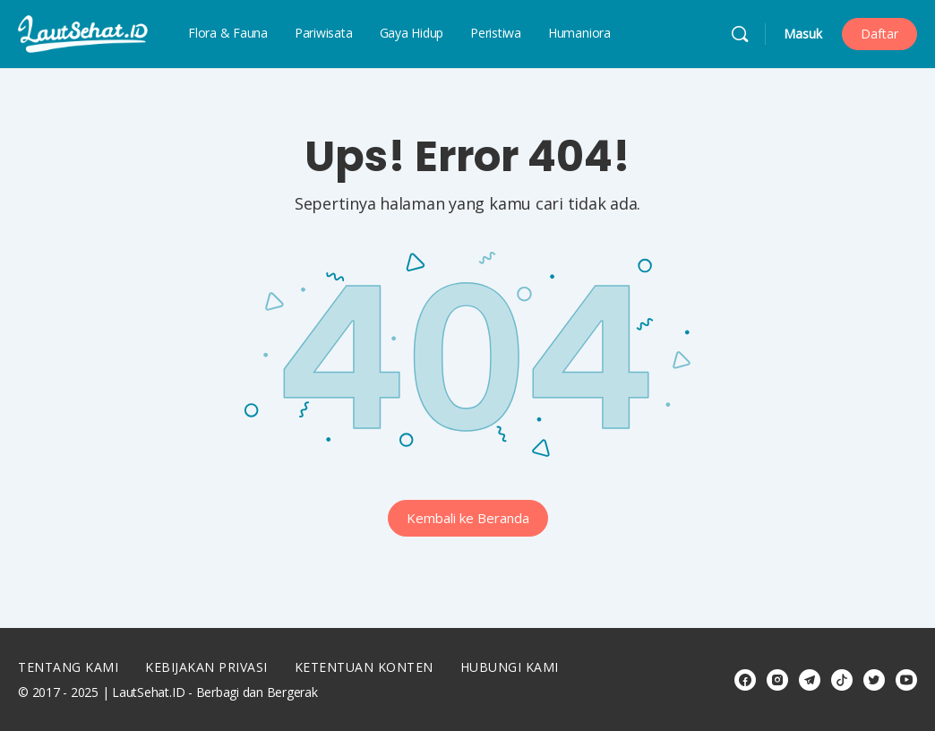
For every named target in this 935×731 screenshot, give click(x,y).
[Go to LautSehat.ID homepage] (83, 32)
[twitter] (874, 680)
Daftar (879, 33)
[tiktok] (842, 680)
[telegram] (809, 680)
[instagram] (777, 680)
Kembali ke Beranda (468, 518)
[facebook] (745, 680)
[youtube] (906, 680)
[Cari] (740, 34)
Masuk (803, 33)
